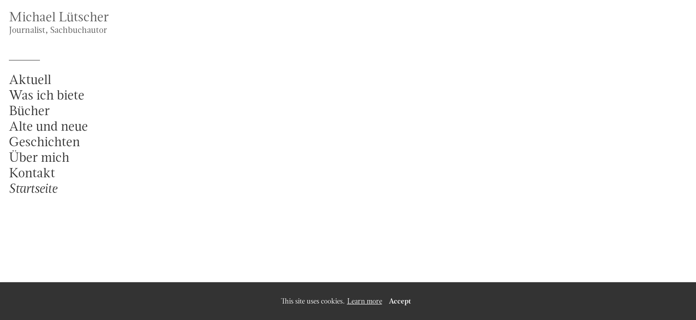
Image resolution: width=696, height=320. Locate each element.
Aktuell (30, 79)
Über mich (39, 157)
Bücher (29, 110)
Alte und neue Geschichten (48, 133)
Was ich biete (46, 95)
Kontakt (32, 172)
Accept (400, 301)
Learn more (364, 301)
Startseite (33, 188)
